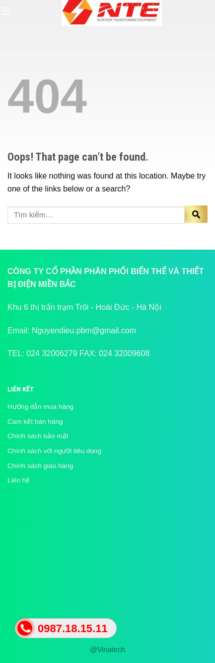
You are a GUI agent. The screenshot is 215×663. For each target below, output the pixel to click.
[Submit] (196, 215)
